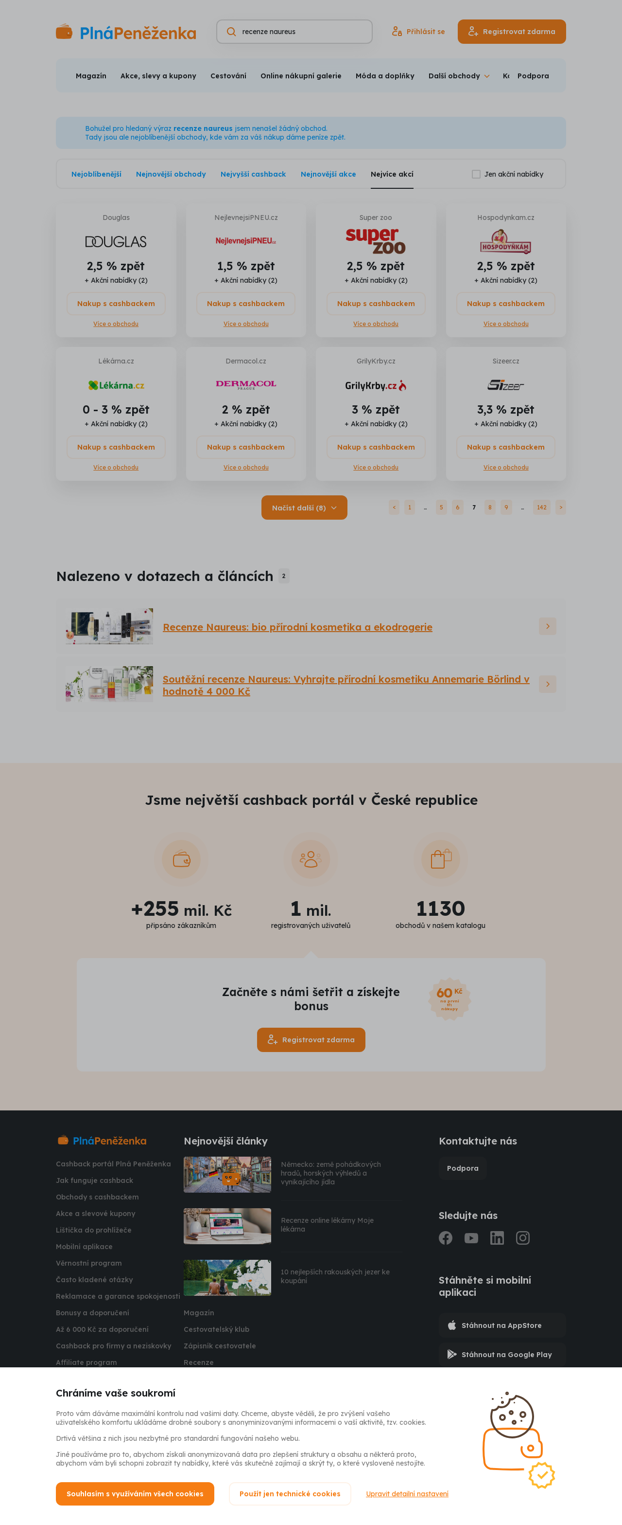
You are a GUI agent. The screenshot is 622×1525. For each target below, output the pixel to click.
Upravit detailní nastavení (407, 1493)
